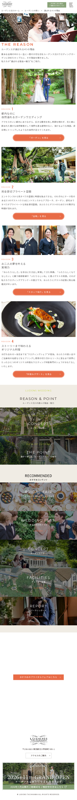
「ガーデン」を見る (38, 137)
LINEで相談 (38, 720)
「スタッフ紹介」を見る (38, 292)
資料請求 (38, 693)
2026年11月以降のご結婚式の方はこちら (56, 5)
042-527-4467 (38, 658)
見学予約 (38, 686)
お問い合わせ (38, 700)
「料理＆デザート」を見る (38, 374)
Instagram (40, 714)
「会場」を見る (38, 216)
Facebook (39, 707)
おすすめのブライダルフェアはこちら (38, 677)
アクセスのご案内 (38, 755)
